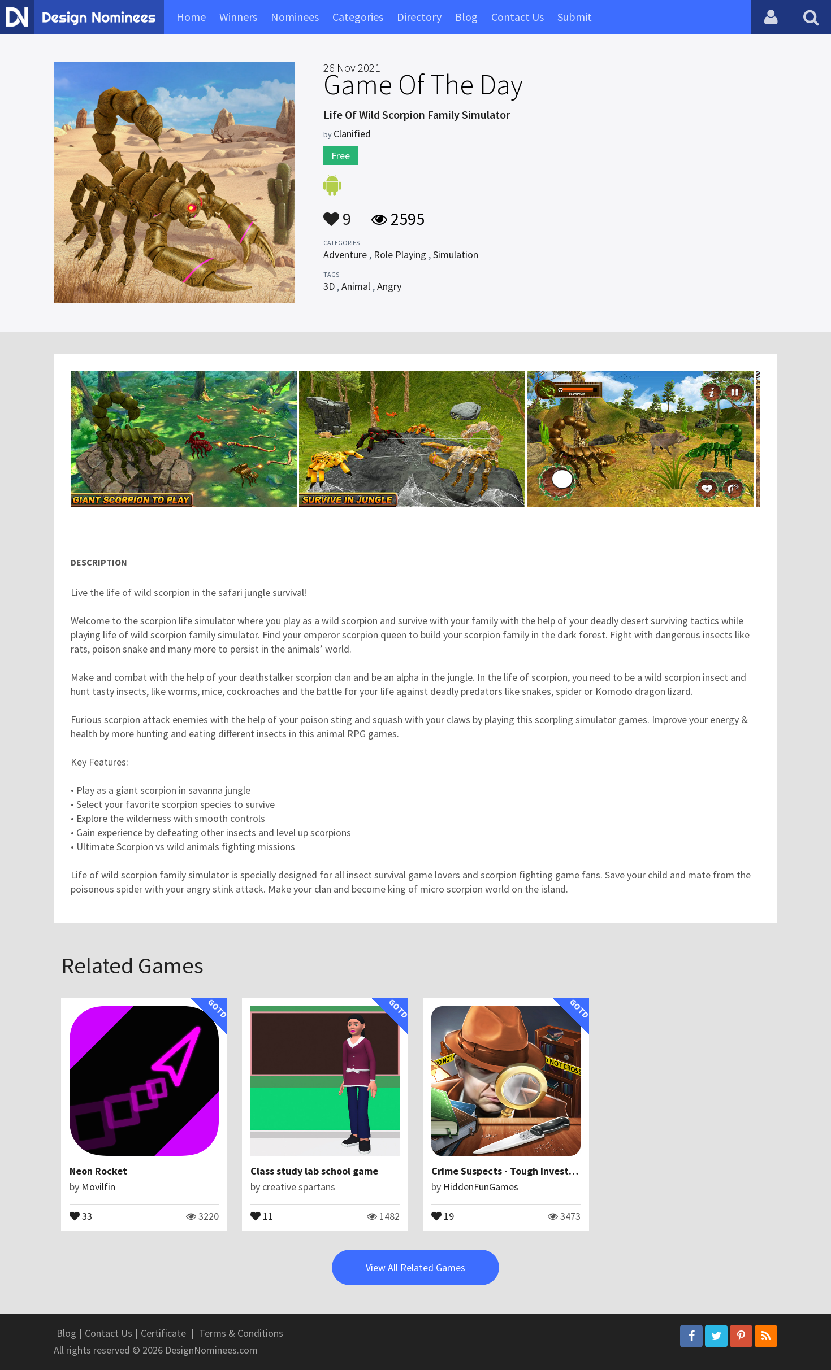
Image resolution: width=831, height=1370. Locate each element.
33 (81, 1215)
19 (442, 1215)
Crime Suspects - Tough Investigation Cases (530, 1170)
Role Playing (400, 254)
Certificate (163, 1332)
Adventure (345, 254)
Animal (355, 286)
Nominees (295, 17)
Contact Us (517, 17)
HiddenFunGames (480, 1186)
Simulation (455, 254)
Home (191, 17)
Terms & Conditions (241, 1332)
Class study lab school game (314, 1170)
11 (261, 1215)
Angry (389, 286)
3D (329, 286)
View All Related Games (415, 1267)
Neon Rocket (98, 1170)
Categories (357, 17)
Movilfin (98, 1186)
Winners (238, 17)
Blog (466, 17)
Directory (419, 17)
